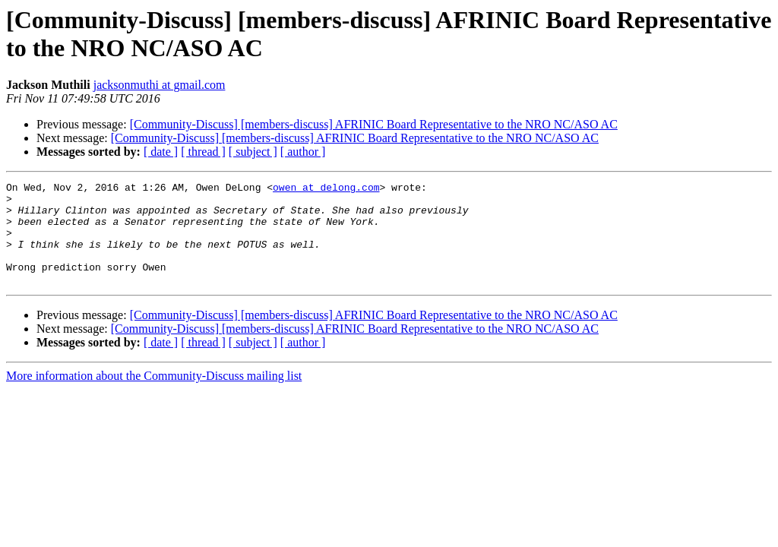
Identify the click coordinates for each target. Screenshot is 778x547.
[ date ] (161, 151)
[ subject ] (253, 151)
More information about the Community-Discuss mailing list (154, 396)
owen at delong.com (326, 189)
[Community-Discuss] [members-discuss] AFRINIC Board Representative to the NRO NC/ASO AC (374, 124)
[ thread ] (203, 151)
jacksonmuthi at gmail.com (159, 84)
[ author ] (303, 151)
